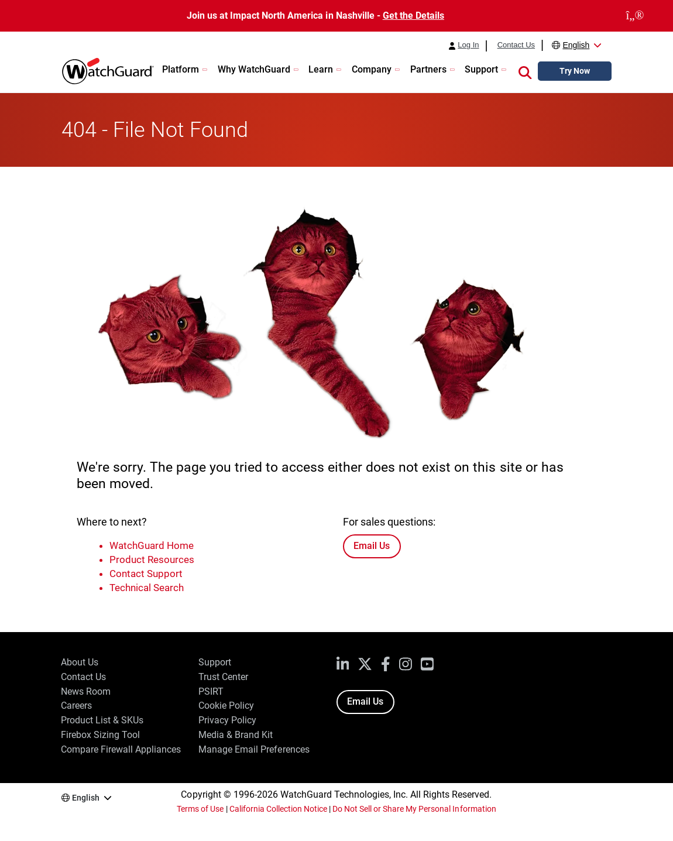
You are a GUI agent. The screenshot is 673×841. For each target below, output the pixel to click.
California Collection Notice (278, 808)
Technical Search (146, 587)
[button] (525, 71)
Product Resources (151, 559)
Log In (468, 45)
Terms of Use (200, 808)
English (575, 45)
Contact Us (516, 45)
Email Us (371, 545)
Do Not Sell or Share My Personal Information (414, 808)
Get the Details (413, 15)
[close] (635, 16)
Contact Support (146, 573)
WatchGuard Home (151, 545)
